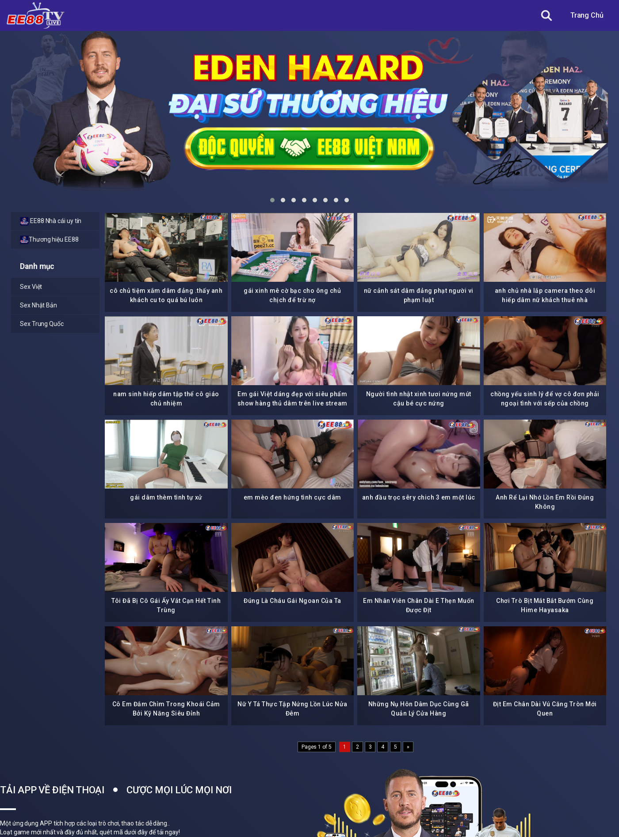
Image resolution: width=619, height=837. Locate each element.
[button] (272, 200)
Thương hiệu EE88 (49, 239)
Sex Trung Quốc (42, 323)
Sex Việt (31, 286)
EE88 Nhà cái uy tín (50, 221)
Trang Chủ (587, 15)
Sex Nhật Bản (38, 305)
